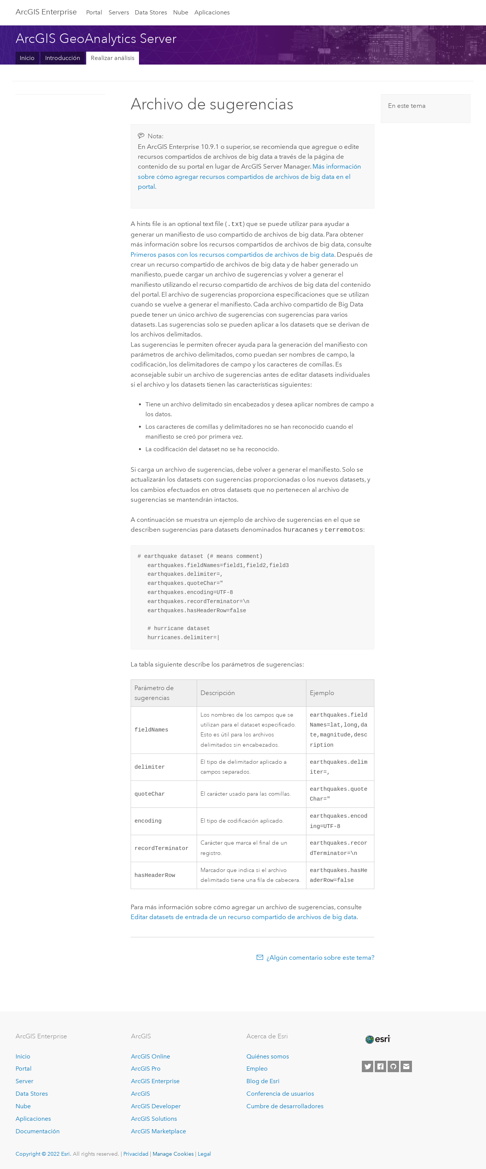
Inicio (27, 58)
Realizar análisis (112, 58)
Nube (180, 12)
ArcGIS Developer (156, 1106)
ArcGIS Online (150, 1056)
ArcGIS (140, 1094)
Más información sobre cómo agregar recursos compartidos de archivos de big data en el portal (249, 176)
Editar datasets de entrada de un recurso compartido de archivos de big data (244, 926)
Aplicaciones (212, 12)
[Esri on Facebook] (380, 1066)
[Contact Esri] (406, 1066)
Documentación (38, 1131)
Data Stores (151, 12)
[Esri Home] (377, 1040)
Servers (119, 12)
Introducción (62, 58)
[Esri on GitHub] (393, 1066)
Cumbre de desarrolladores (284, 1106)
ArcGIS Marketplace (158, 1131)
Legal (204, 1154)
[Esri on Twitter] (367, 1066)
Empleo (257, 1069)
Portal (94, 12)
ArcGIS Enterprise (155, 1081)
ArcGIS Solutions (154, 1118)
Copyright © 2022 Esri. (43, 1154)
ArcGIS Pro (146, 1069)
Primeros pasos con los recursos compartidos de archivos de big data (232, 253)
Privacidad (135, 1154)
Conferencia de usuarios (280, 1094)
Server (24, 1081)
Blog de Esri (262, 1081)
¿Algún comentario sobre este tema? (320, 966)
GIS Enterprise (46, 11)
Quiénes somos (267, 1056)
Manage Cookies (173, 1154)
